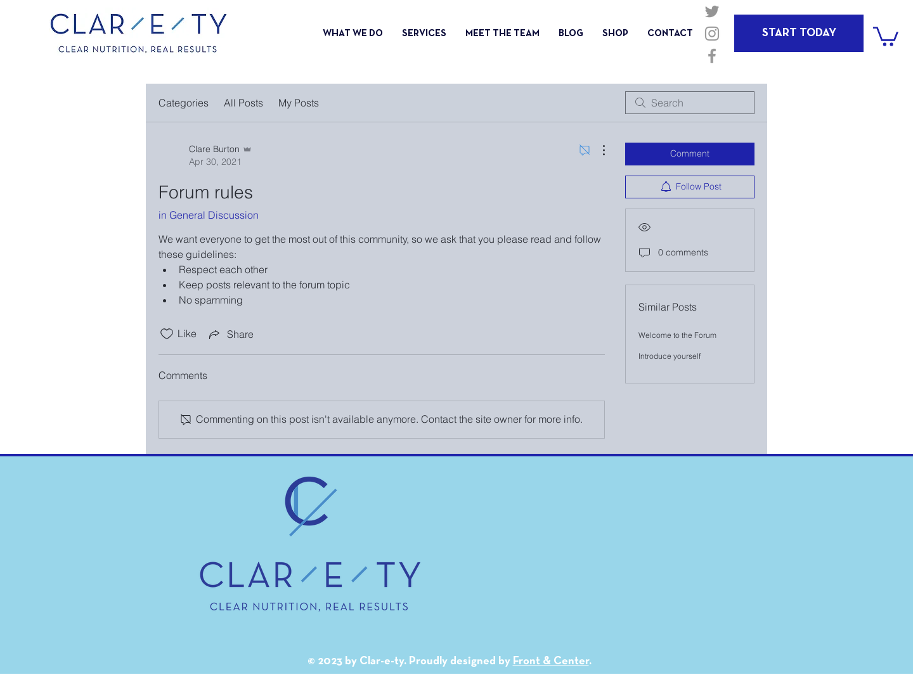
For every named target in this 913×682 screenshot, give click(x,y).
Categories (184, 102)
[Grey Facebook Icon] (712, 55)
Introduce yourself (669, 356)
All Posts (243, 102)
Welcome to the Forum (677, 335)
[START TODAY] (799, 33)
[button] (885, 35)
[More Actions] (597, 150)
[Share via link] (230, 334)
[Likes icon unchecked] (167, 334)
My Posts (298, 102)
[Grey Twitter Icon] (712, 11)
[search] (689, 102)
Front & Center (551, 661)
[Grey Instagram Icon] (712, 33)
